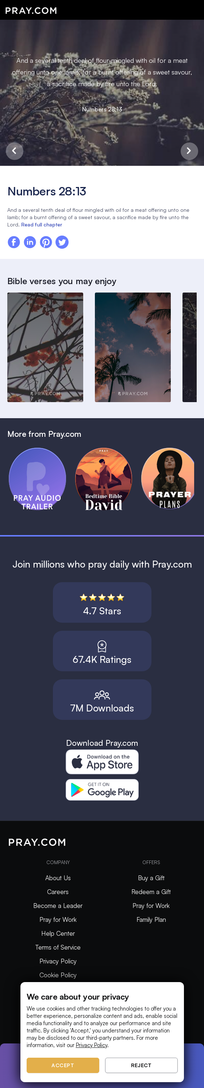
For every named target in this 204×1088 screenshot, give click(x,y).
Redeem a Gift (151, 892)
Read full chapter (41, 224)
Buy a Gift (151, 878)
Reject (141, 1065)
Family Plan (151, 919)
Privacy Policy (58, 961)
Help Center (58, 933)
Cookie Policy (58, 975)
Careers (58, 892)
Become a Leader (57, 905)
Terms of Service (58, 947)
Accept (62, 1065)
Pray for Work (58, 919)
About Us (58, 878)
